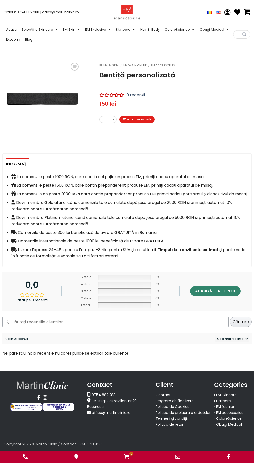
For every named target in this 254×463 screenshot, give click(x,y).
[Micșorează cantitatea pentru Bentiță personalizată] (102, 119)
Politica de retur (169, 424)
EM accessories (163, 65)
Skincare (125, 29)
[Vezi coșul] (247, 12)
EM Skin (71, 29)
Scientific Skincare (40, 29)
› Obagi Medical (228, 424)
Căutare (241, 322)
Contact (163, 394)
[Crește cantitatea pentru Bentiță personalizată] (114, 119)
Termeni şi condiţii (172, 418)
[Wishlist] (237, 12)
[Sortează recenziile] (232, 338)
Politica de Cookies (172, 406)
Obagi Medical (214, 29)
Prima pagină (109, 65)
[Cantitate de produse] (108, 119)
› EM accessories (228, 412)
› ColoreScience (228, 418)
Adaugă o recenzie (215, 291)
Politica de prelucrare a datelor (183, 412)
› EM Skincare (225, 394)
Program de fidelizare (175, 400)
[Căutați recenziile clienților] (115, 322)
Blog (28, 39)
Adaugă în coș (139, 119)
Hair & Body (150, 29)
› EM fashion (224, 406)
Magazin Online (135, 65)
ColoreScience (180, 29)
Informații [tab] (17, 164)
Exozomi (13, 39)
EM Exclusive (98, 29)
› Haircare (222, 400)
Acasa (11, 29)
